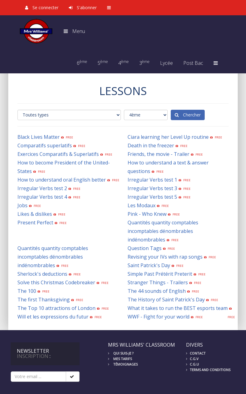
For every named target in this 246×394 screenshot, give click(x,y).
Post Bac (193, 63)
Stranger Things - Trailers (158, 282)
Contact (196, 353)
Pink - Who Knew (147, 214)
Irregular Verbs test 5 (152, 196)
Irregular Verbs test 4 (42, 196)
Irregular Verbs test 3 (152, 188)
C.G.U (192, 364)
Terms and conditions (208, 369)
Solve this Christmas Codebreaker (56, 282)
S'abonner (83, 7)
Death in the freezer (151, 145)
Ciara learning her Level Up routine (168, 137)
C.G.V (192, 358)
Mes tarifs (120, 358)
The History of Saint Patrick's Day (166, 299)
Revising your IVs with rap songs (165, 256)
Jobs (22, 205)
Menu (74, 31)
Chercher (188, 115)
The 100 (26, 291)
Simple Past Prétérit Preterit (160, 274)
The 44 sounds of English (157, 291)
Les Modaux (141, 205)
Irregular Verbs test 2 (42, 188)
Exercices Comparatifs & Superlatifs (58, 154)
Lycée (166, 63)
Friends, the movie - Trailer (158, 154)
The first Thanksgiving (43, 299)
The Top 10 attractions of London (56, 308)
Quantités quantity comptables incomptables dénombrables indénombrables (163, 231)
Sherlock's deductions (42, 274)
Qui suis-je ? (120, 353)
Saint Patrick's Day (149, 265)
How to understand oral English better (61, 179)
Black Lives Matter (38, 137)
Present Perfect (35, 222)
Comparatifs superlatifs (44, 145)
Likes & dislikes (34, 214)
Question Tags (145, 248)
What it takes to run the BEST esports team (178, 308)
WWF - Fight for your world (158, 316)
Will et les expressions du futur (52, 316)
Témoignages (123, 364)
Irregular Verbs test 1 (152, 179)
